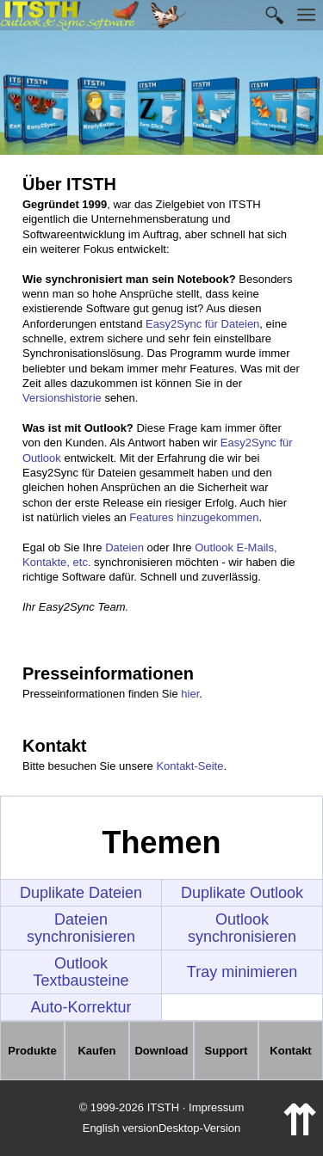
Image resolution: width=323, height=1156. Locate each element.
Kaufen (96, 1050)
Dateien (124, 547)
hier (190, 693)
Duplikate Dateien (81, 892)
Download (161, 1050)
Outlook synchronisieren (242, 928)
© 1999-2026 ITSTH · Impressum (162, 1107)
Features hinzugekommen (193, 517)
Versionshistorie (62, 397)
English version (120, 1128)
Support (226, 1050)
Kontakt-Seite (189, 765)
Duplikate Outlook (242, 892)
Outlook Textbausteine (80, 972)
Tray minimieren (242, 972)
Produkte (32, 1050)
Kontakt (290, 1050)
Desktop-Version (199, 1128)
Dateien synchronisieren (81, 928)
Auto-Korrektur (80, 1007)
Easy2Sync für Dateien (202, 323)
